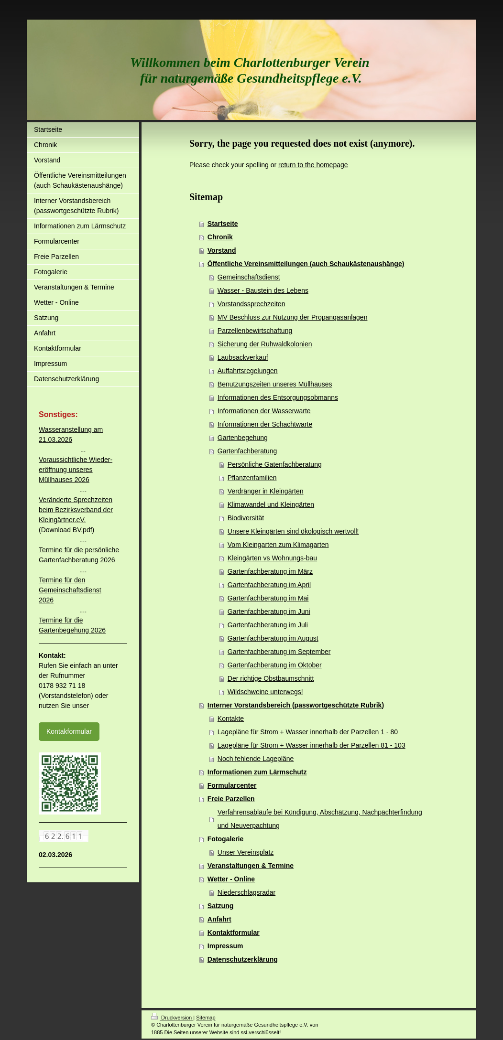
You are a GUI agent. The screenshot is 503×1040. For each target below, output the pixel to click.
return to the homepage (313, 165)
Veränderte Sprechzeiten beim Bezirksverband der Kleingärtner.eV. (76, 510)
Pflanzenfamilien (252, 478)
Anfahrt (219, 919)
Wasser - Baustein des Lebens (263, 290)
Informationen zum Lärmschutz (257, 772)
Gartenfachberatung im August (273, 638)
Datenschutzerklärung (243, 959)
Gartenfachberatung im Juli (268, 625)
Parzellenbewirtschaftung (255, 330)
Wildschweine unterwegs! (265, 692)
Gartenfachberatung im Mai (268, 598)
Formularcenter (232, 785)
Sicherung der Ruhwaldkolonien (265, 344)
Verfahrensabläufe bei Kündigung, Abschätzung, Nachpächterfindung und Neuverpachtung (320, 818)
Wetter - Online (231, 879)
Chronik (220, 237)
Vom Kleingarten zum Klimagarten (278, 544)
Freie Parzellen (231, 799)
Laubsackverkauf (243, 357)
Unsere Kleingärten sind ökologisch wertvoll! (293, 531)
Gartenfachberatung (247, 451)
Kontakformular (69, 731)
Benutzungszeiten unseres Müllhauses (275, 384)
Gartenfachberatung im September (279, 651)
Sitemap (205, 1017)
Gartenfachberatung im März (270, 571)
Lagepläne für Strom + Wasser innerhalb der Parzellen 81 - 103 (311, 745)
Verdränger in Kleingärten (266, 491)
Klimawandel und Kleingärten (271, 504)
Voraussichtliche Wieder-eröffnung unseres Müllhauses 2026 (75, 469)
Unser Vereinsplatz (246, 852)
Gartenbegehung (243, 437)
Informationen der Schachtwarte (265, 424)
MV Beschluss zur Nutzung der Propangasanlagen (293, 317)
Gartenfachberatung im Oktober (275, 665)
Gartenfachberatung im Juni (269, 611)
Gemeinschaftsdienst (249, 277)
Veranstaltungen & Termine (251, 865)
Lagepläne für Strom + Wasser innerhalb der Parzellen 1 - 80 (308, 732)
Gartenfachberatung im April (269, 585)
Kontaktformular (234, 932)
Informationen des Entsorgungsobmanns (278, 397)
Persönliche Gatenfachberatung (275, 464)
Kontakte (231, 718)
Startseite (223, 223)
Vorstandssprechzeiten (251, 304)
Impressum (225, 946)
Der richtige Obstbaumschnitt (271, 678)
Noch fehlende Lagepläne (256, 758)
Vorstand (222, 250)
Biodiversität (246, 518)
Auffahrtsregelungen (248, 371)
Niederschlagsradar (246, 892)
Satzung (220, 906)
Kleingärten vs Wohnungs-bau (272, 558)
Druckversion (172, 1017)
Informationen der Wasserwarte (264, 411)
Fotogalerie (225, 839)
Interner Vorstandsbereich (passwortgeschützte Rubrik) (296, 705)
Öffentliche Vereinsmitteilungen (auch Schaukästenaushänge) (306, 264)
